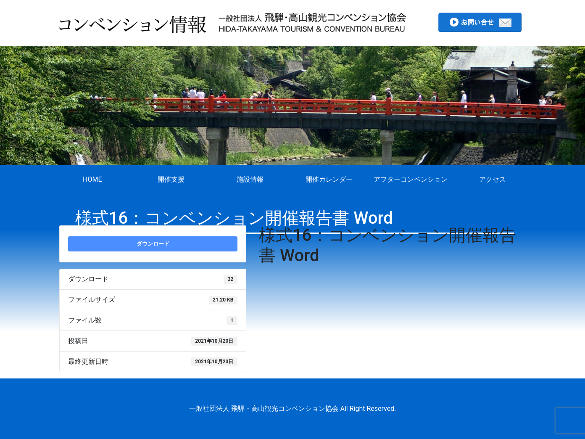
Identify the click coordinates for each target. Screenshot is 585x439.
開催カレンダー (329, 179)
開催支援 (171, 179)
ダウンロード (153, 244)
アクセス (492, 179)
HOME (92, 179)
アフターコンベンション (411, 179)
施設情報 (250, 179)
